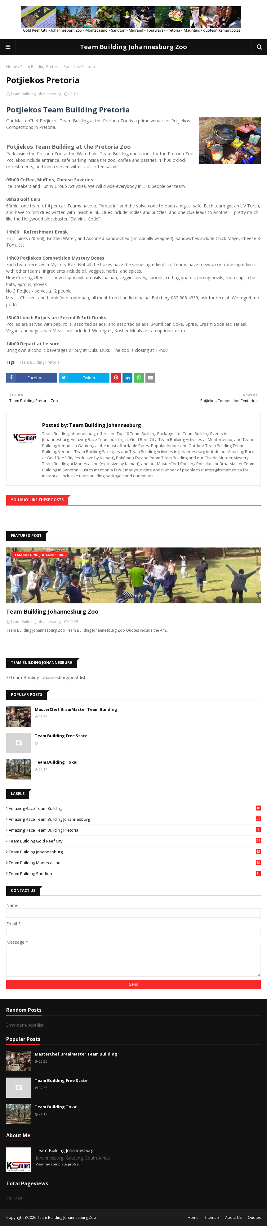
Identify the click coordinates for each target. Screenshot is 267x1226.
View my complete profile (57, 1164)
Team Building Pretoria (40, 66)
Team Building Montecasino (135, 862)
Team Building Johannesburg (36, 94)
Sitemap (212, 1217)
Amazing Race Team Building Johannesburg (135, 819)
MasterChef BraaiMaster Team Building (76, 709)
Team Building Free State (61, 735)
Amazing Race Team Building (135, 808)
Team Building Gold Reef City (135, 841)
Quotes (254, 1217)
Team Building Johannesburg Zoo (133, 47)
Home (11, 66)
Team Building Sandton (135, 873)
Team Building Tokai (56, 762)
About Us (233, 1217)
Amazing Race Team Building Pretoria (135, 830)
